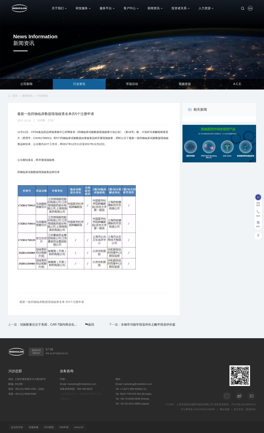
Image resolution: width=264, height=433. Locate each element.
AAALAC (81, 426)
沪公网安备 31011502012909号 (198, 409)
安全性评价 (17, 426)
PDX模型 (50, 426)
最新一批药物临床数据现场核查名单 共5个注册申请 (51, 301)
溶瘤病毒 (34, 426)
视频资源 (185, 84)
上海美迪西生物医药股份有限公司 (194, 404)
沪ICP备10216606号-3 (243, 404)
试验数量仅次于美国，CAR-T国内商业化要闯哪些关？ (44, 324)
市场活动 (132, 84)
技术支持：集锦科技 (245, 409)
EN (250, 8)
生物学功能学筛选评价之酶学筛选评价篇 (156, 324)
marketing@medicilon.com (81, 383)
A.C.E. (237, 84)
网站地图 (224, 409)
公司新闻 (26, 84)
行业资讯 (79, 84)
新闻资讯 (27, 95)
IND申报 (65, 426)
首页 (14, 95)
